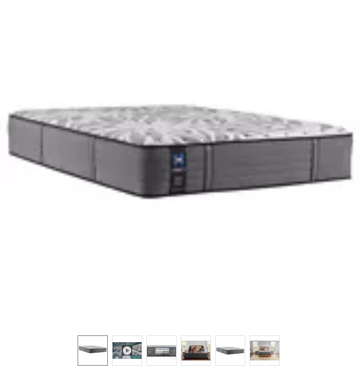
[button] (180, 162)
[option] (93, 350)
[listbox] (180, 350)
